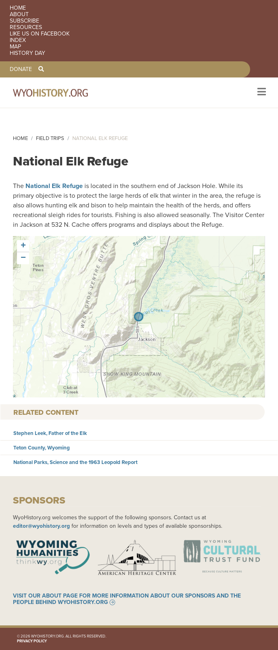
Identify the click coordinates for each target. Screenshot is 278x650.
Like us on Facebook (40, 34)
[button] (23, 246)
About (19, 14)
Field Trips (50, 138)
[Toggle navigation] (261, 92)
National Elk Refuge (54, 185)
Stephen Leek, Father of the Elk (50, 433)
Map (15, 47)
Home (18, 8)
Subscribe (24, 21)
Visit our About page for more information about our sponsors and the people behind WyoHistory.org (127, 599)
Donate (21, 69)
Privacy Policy (32, 641)
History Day (27, 53)
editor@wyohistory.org (41, 526)
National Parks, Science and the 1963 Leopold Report (75, 462)
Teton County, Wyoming (41, 447)
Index (18, 40)
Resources (26, 27)
